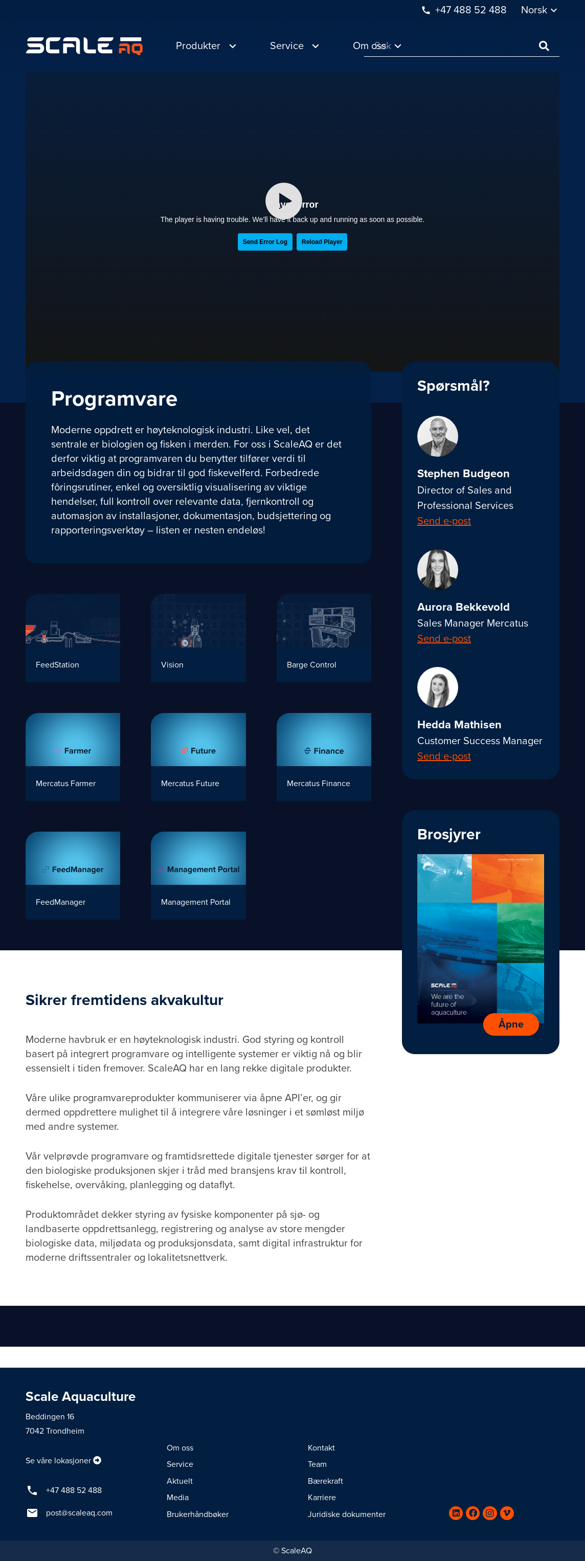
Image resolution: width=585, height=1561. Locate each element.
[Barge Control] (324, 638)
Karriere (322, 1497)
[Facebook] (473, 1513)
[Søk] (462, 46)
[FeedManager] (73, 876)
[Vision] (198, 638)
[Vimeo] (507, 1513)
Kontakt (321, 1448)
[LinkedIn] (456, 1513)
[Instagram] (490, 1513)
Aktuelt (180, 1481)
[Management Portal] (198, 876)
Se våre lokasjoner (58, 1461)
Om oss (180, 1448)
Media (178, 1497)
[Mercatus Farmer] (73, 757)
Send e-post (444, 521)
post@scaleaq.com (79, 1513)
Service (180, 1464)
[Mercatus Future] (198, 757)
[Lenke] (84, 46)
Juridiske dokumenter (347, 1514)
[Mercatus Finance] (324, 757)
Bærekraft (325, 1481)
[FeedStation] (73, 638)
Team (317, 1464)
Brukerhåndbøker (198, 1514)
